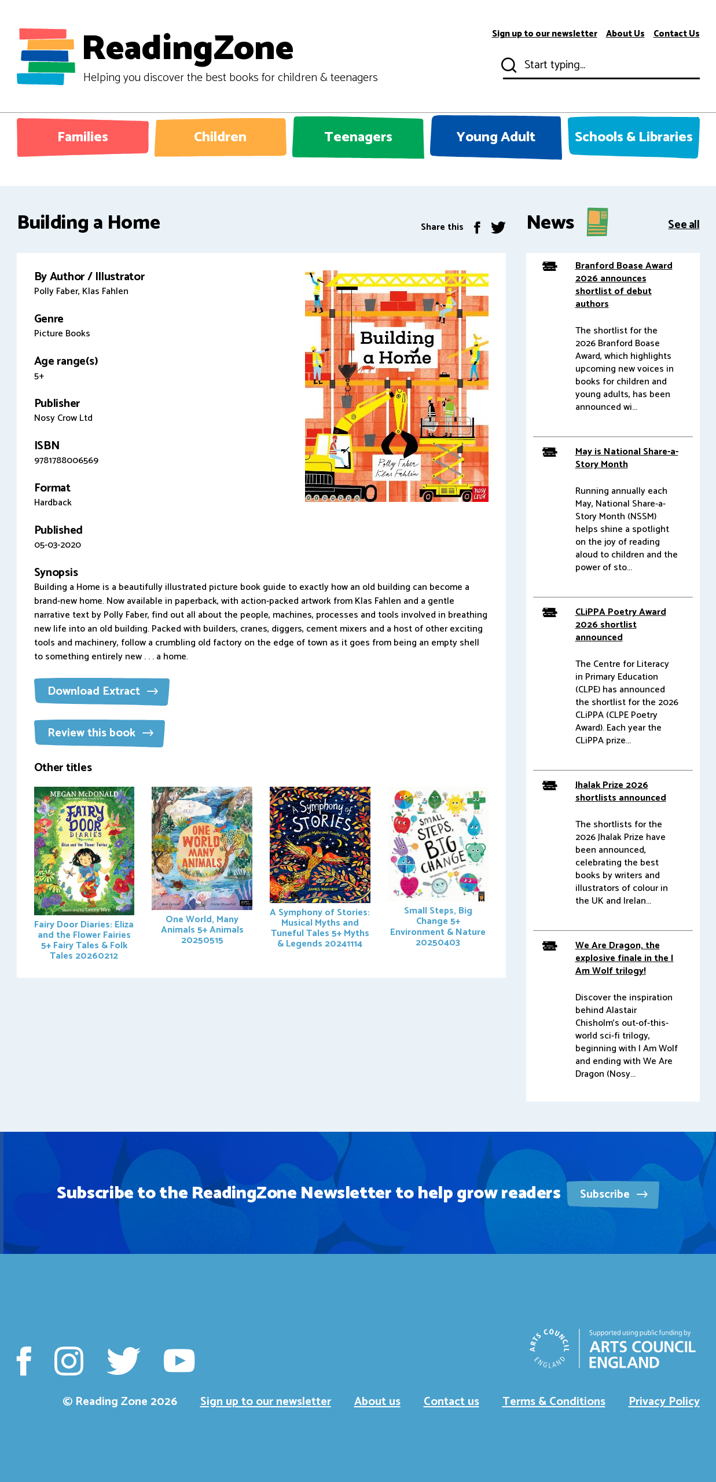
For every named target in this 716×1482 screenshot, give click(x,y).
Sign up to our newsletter (544, 34)
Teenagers (358, 137)
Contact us (451, 1401)
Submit (507, 65)
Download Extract (102, 691)
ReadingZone (229, 56)
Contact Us (676, 34)
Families (82, 137)
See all (683, 224)
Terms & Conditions (553, 1401)
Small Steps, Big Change (438, 869)
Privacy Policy (664, 1401)
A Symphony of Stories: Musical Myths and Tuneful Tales (320, 869)
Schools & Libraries (634, 137)
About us (377, 1401)
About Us (625, 34)
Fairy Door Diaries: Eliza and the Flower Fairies (84, 875)
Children (220, 137)
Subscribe (614, 1194)
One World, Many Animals (202, 867)
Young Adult (496, 137)
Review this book (100, 733)
